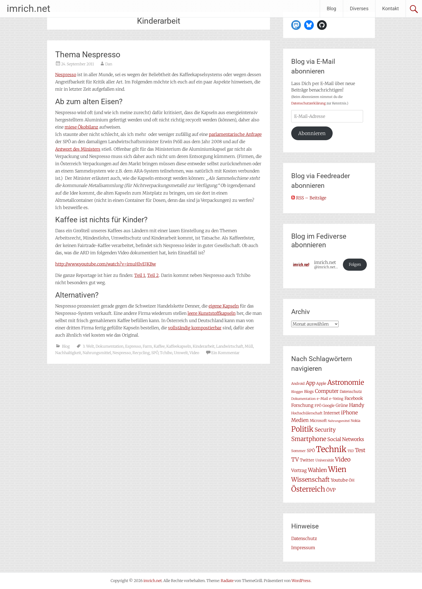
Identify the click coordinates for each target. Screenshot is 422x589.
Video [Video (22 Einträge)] (342, 459)
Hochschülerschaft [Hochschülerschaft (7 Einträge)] (306, 413)
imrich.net (28, 8)
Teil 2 (153, 275)
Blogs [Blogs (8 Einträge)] (309, 391)
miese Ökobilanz (81, 127)
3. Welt (88, 346)
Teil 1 (139, 275)
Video (194, 352)
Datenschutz (304, 538)
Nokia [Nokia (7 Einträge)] (355, 420)
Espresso (133, 346)
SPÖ (154, 352)
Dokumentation (110, 346)
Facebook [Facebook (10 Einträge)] (353, 398)
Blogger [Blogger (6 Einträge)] (297, 392)
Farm (147, 346)
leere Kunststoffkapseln (211, 313)
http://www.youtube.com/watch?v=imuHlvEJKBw (105, 264)
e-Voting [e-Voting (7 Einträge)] (336, 398)
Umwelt (181, 352)
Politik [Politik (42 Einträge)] (302, 429)
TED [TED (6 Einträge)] (350, 451)
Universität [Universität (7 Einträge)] (324, 460)
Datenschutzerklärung (308, 103)
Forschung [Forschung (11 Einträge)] (302, 405)
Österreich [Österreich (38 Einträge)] (308, 489)
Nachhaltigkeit (68, 352)
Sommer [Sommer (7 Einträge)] (298, 451)
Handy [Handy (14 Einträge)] (356, 405)
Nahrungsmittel (97, 352)
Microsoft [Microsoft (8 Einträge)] (318, 420)
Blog (331, 8)
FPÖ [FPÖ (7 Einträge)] (318, 405)
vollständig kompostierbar (194, 327)
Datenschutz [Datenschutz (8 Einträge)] (351, 391)
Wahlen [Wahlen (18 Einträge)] (317, 470)
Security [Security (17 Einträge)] (325, 429)
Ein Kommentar (225, 352)
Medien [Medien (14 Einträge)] (300, 420)
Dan (108, 64)
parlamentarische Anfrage (235, 134)
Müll (249, 346)
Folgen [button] (355, 264)
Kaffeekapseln (178, 346)
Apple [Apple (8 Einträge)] (321, 383)
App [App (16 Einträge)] (310, 383)
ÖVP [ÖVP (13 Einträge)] (331, 490)
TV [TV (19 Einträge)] (295, 459)
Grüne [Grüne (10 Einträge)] (342, 405)
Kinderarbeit (203, 346)
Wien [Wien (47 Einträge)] (337, 469)
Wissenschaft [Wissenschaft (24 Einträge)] (310, 479)
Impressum (303, 547)
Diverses (359, 8)
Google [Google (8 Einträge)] (328, 405)
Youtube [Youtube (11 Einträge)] (339, 480)
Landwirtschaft (229, 346)
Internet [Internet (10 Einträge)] (331, 412)
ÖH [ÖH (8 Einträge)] (351, 480)
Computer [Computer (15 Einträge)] (327, 391)
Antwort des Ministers (77, 149)
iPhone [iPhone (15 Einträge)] (349, 413)
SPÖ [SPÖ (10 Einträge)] (311, 450)
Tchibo (166, 352)
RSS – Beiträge (308, 197)
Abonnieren (312, 133)
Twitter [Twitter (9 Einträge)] (307, 460)
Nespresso (65, 74)
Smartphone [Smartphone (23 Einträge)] (308, 439)
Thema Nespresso (87, 54)
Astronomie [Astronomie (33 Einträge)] (345, 382)
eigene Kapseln (224, 306)
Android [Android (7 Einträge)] (298, 383)
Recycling (141, 352)
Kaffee (159, 346)
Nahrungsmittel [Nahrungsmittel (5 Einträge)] (339, 421)
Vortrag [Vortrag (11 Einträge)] (299, 470)
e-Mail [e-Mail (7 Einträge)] (322, 398)
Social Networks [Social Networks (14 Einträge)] (345, 439)
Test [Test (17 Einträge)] (360, 450)
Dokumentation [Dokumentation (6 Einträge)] (303, 399)
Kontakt (390, 8)
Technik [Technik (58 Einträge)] (331, 449)
